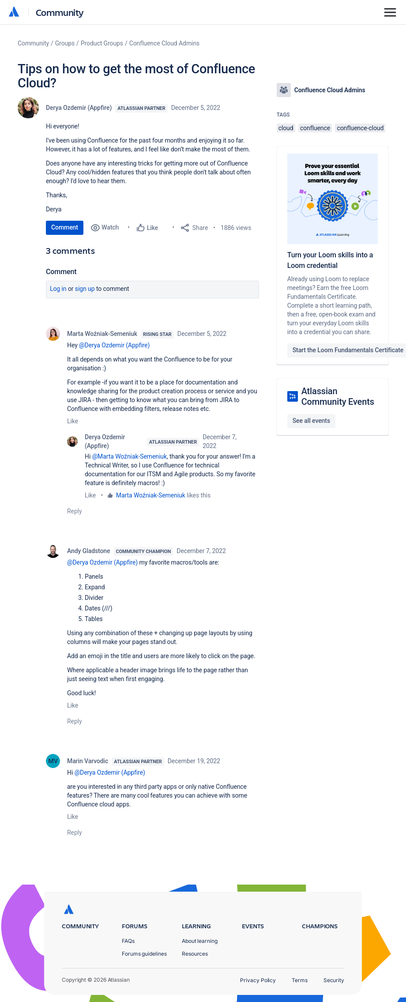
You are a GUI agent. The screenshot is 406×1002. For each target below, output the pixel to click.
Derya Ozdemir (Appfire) (79, 107)
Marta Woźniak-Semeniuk (102, 333)
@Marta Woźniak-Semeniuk (129, 456)
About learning (200, 941)
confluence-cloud (360, 128)
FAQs (128, 941)
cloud (285, 128)
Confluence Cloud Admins (164, 43)
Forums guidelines (144, 953)
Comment (64, 227)
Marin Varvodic (87, 761)
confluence (315, 128)
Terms (300, 980)
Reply (74, 511)
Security (333, 980)
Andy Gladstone (88, 550)
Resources (195, 953)
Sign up (85, 288)
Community (60, 12)
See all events (311, 420)
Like (72, 421)
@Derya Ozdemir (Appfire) (114, 345)
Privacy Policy (258, 980)
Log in (58, 288)
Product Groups (102, 43)
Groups (65, 43)
